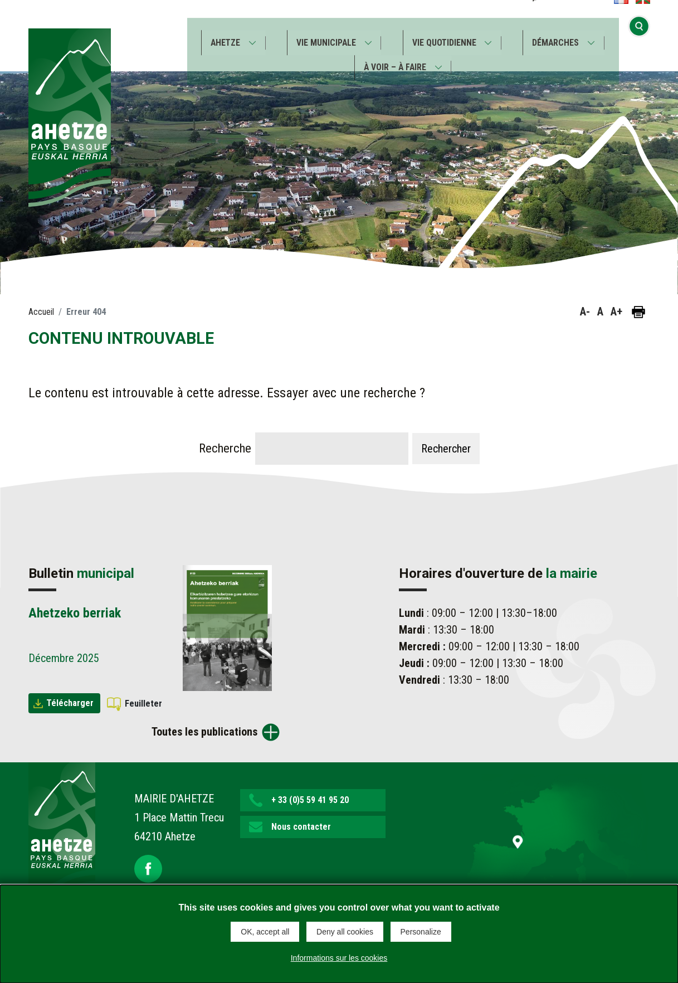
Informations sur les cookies (339, 957)
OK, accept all (265, 931)
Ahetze (222, 36)
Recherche (225, 448)
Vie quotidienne (445, 36)
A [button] (600, 311)
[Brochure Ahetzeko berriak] (227, 627)
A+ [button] (616, 311)
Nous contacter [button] (301, 826)
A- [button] (585, 311)
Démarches (558, 36)
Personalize (421, 931)
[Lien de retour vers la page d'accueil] (61, 833)
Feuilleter (143, 703)
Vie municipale (325, 36)
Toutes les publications (204, 731)
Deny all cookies (344, 931)
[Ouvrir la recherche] (639, 35)
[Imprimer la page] (638, 312)
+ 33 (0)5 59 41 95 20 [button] (310, 800)
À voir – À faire (394, 60)
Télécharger (70, 703)
